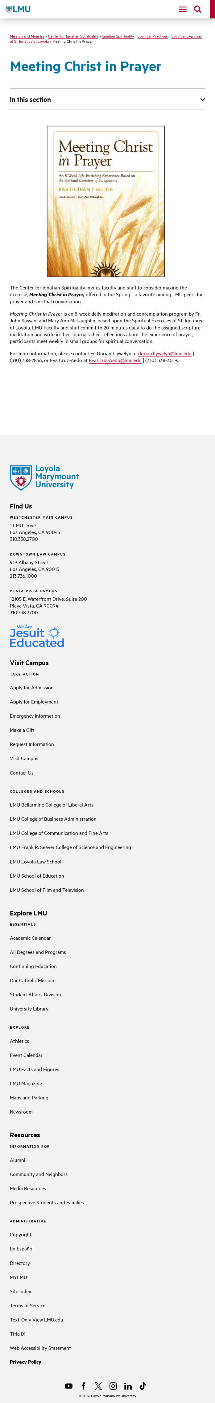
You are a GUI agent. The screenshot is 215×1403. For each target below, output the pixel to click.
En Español (22, 1248)
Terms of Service (27, 1305)
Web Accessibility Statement (40, 1347)
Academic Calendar (30, 937)
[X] (98, 1386)
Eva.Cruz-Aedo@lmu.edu (115, 360)
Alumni (17, 1159)
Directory (20, 1262)
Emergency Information (35, 715)
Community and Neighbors (39, 1173)
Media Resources (28, 1188)
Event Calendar (26, 1054)
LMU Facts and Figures (34, 1069)
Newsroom (21, 1111)
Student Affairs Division (35, 994)
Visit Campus (24, 758)
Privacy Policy (25, 1361)
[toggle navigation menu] (183, 9)
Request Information (32, 743)
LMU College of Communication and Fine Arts (59, 832)
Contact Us (22, 772)
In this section (30, 99)
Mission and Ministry (27, 35)
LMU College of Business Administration (53, 818)
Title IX (17, 1333)
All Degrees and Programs (38, 951)
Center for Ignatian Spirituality (73, 35)
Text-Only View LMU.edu (36, 1319)
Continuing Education (33, 966)
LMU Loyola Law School (35, 861)
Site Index (20, 1291)
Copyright (20, 1234)
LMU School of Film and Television (47, 889)
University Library (29, 1008)
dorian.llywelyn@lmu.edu (165, 353)
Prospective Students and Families (47, 1202)
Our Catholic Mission (32, 980)
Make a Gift (22, 729)
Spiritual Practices (153, 35)
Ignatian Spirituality (118, 35)
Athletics (19, 1040)
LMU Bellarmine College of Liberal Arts (51, 804)
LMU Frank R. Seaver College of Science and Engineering (70, 846)
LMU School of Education (37, 875)
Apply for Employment (34, 701)
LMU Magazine (26, 1083)
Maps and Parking (29, 1097)
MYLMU (18, 1276)
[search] (197, 9)
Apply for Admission (32, 687)
